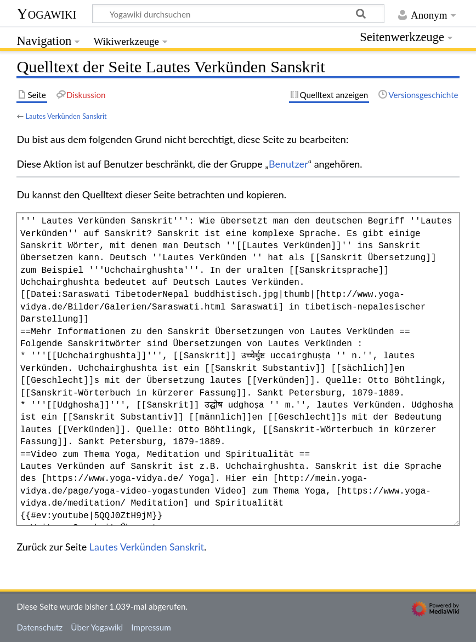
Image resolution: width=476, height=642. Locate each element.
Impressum (151, 627)
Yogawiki (46, 13)
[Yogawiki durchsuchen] (238, 13)
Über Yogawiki (97, 627)
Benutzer (288, 164)
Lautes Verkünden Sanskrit (65, 116)
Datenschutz (39, 627)
